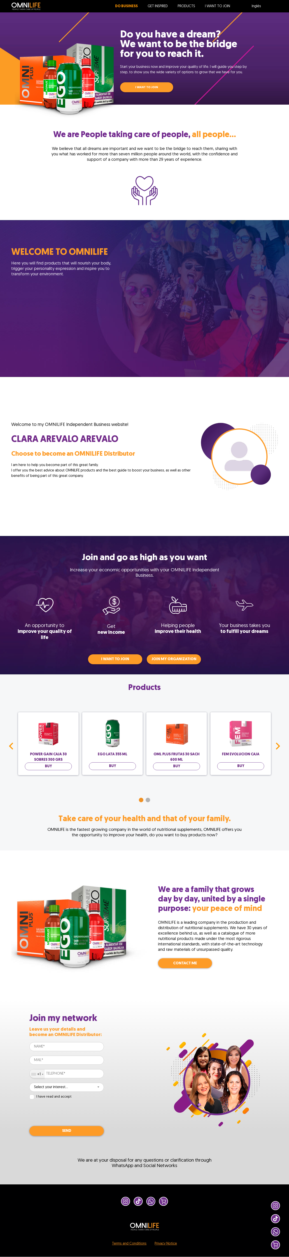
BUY (48, 766)
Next (278, 746)
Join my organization (173, 659)
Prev (11, 746)
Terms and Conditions (129, 1244)
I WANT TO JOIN (146, 87)
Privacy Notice (166, 1244)
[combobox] (37, 1074)
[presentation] (63, 1113)
